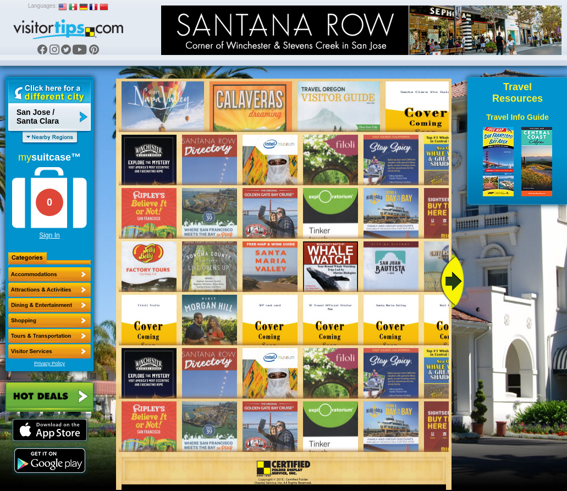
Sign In (49, 235)
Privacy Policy (49, 363)
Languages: (42, 6)
